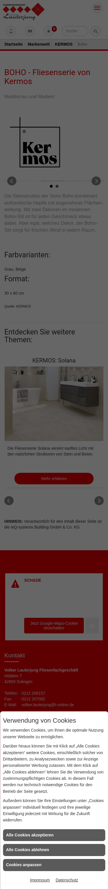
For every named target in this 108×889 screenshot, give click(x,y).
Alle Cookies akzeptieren (30, 835)
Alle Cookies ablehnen (27, 849)
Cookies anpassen (23, 864)
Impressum (40, 880)
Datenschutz (67, 880)
